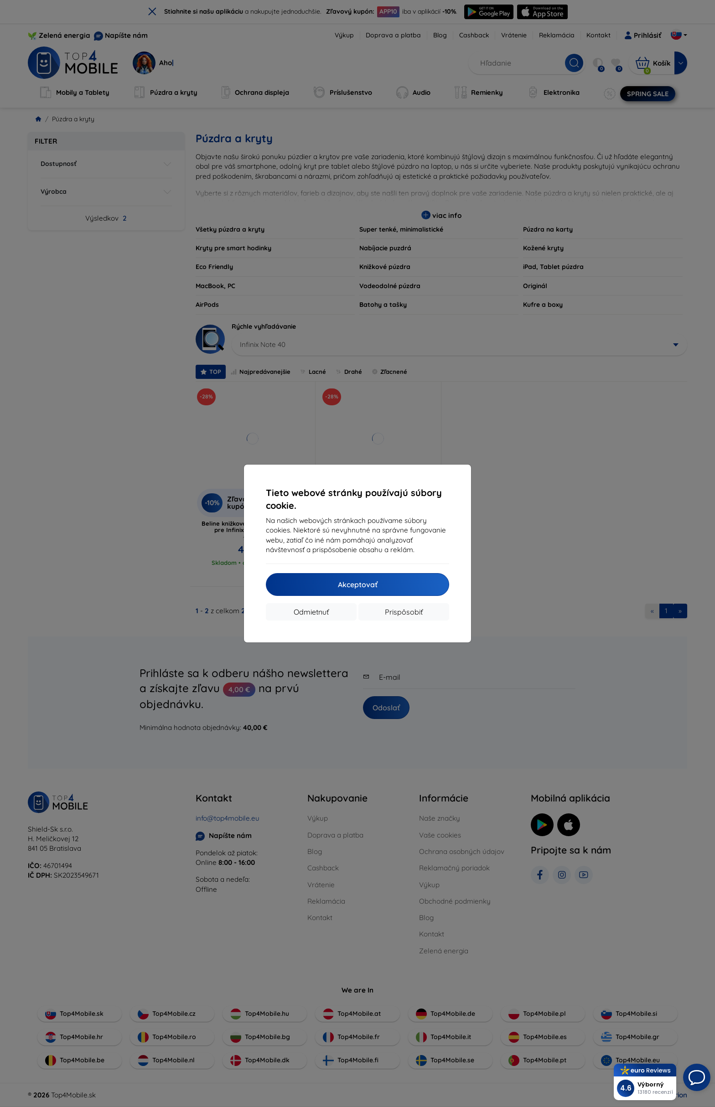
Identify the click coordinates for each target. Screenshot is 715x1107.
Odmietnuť (311, 611)
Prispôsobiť (404, 611)
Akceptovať (358, 584)
